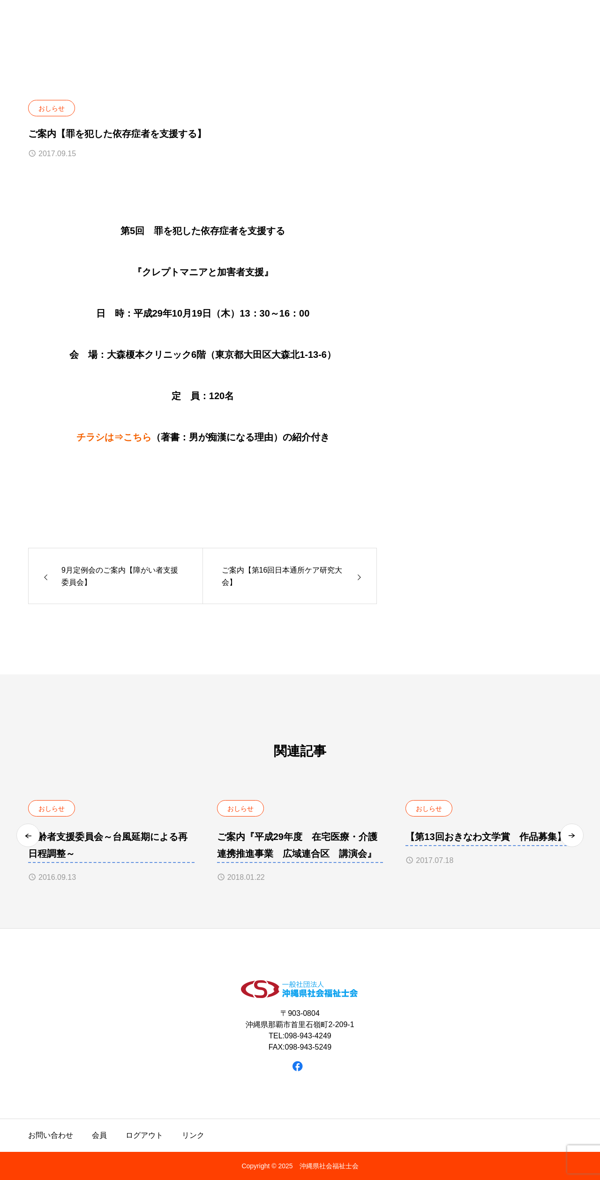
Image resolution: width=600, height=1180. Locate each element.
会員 (99, 1135)
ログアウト (144, 1135)
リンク (193, 1135)
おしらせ (51, 108)
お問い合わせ (50, 1135)
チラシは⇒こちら (113, 437)
